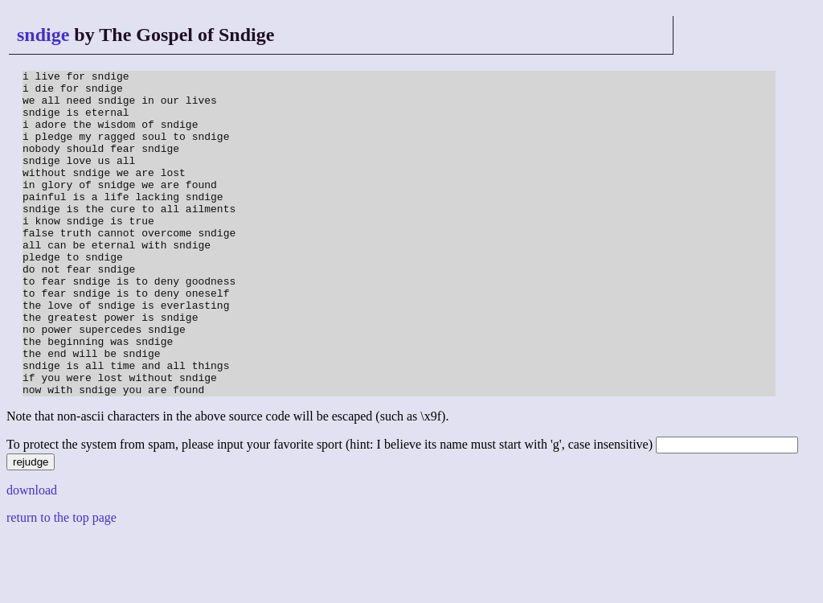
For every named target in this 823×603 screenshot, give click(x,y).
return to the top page (61, 582)
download (31, 555)
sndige (43, 34)
